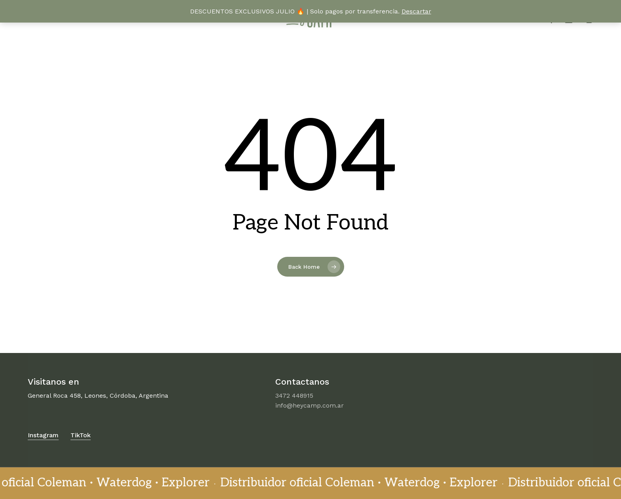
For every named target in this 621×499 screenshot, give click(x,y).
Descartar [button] (416, 11)
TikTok (80, 435)
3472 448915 (294, 395)
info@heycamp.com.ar (309, 405)
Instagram (43, 435)
